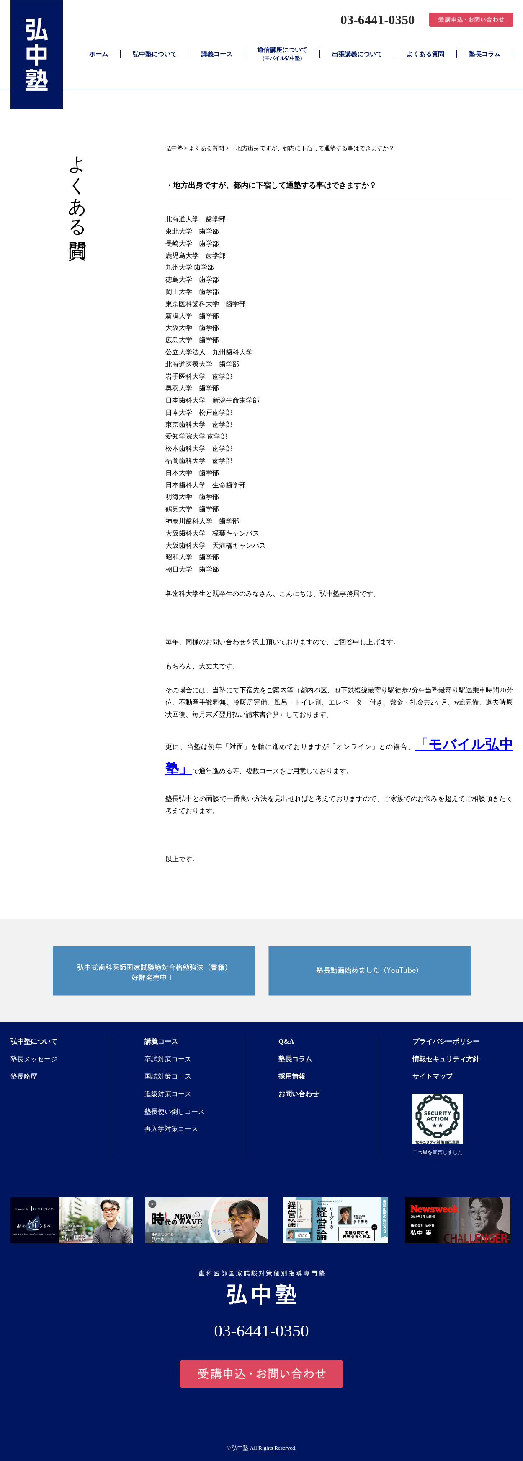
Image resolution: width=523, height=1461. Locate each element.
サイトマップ (432, 1076)
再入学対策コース (171, 1128)
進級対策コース (167, 1093)
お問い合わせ (298, 1093)
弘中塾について (155, 54)
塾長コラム (484, 54)
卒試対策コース (167, 1059)
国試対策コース (167, 1076)
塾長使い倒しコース (174, 1111)
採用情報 (291, 1076)
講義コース (216, 54)
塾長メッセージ (33, 1059)
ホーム (98, 54)
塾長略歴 (23, 1076)
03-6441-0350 (374, 19)
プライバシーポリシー (445, 1041)
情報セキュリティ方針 (445, 1059)
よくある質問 (425, 54)
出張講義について (357, 54)
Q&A (286, 1041)
